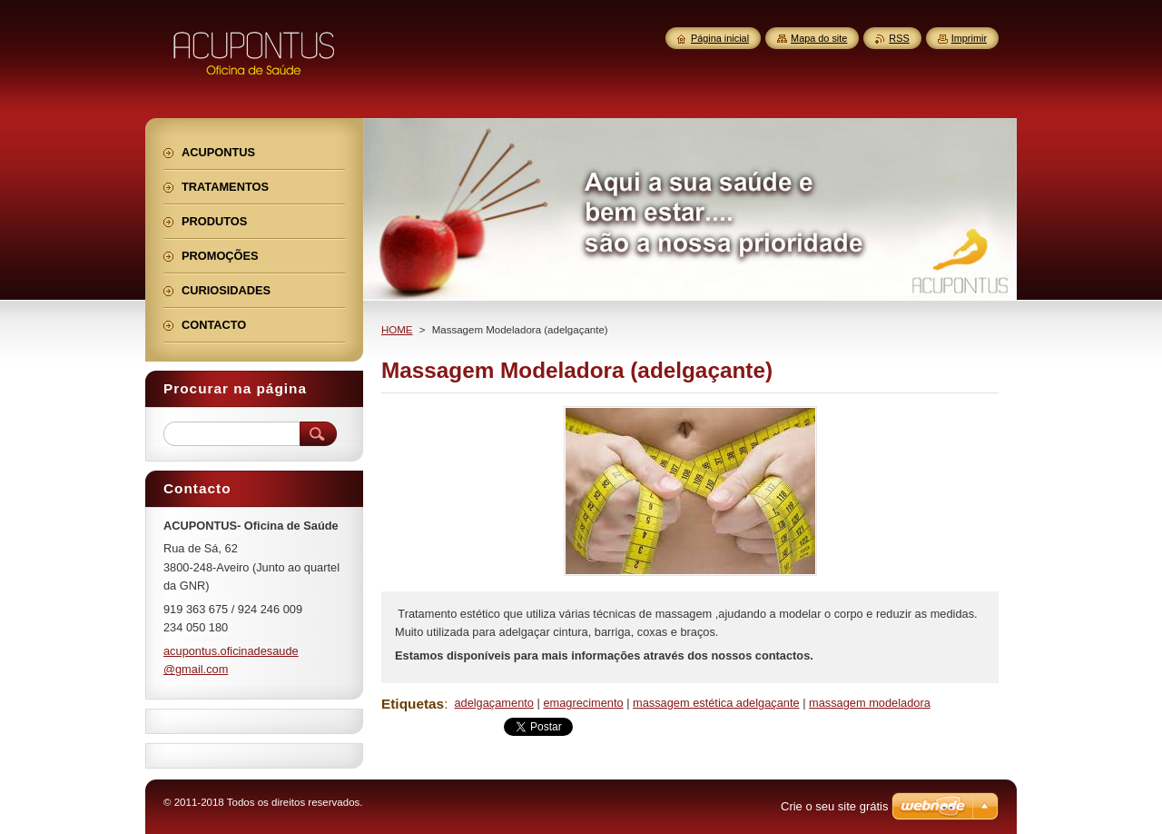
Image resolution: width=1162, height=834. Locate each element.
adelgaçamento (494, 703)
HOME (397, 329)
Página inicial (720, 38)
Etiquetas (412, 703)
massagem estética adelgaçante (716, 703)
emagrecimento (583, 703)
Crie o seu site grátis (835, 806)
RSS (899, 38)
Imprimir (969, 38)
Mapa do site (819, 38)
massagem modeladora (870, 703)
